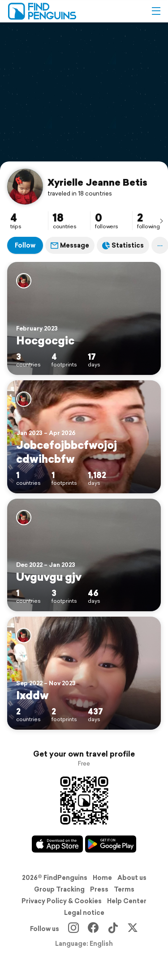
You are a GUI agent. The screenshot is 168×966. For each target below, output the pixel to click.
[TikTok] (113, 928)
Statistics (123, 245)
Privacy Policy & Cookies (62, 900)
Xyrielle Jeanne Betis (97, 182)
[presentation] (161, 220)
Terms (124, 889)
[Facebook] (93, 928)
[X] (132, 928)
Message (70, 245)
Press (99, 889)
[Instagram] (73, 928)
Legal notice (84, 912)
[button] (156, 11)
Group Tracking (59, 889)
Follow (25, 245)
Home (102, 877)
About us (131, 877)
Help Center (126, 900)
